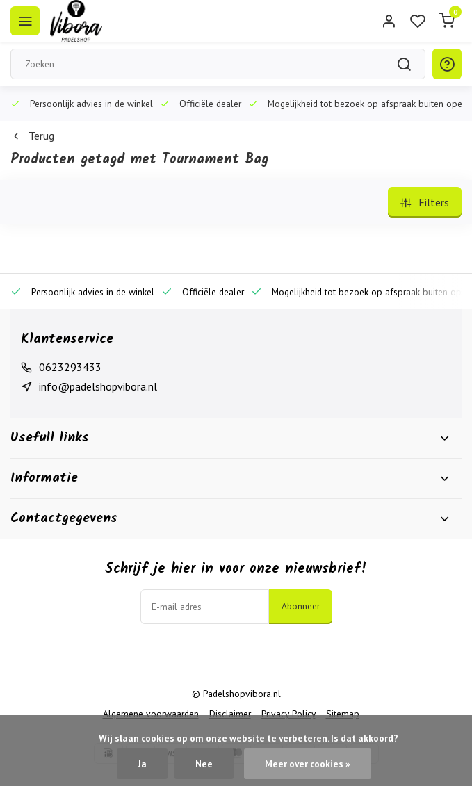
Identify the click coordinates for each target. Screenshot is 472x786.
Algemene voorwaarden (151, 713)
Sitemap (342, 713)
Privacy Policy (288, 713)
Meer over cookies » (307, 764)
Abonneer (301, 606)
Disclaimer (230, 713)
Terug (32, 135)
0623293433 (70, 367)
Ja (142, 764)
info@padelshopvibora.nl (98, 386)
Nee (204, 764)
